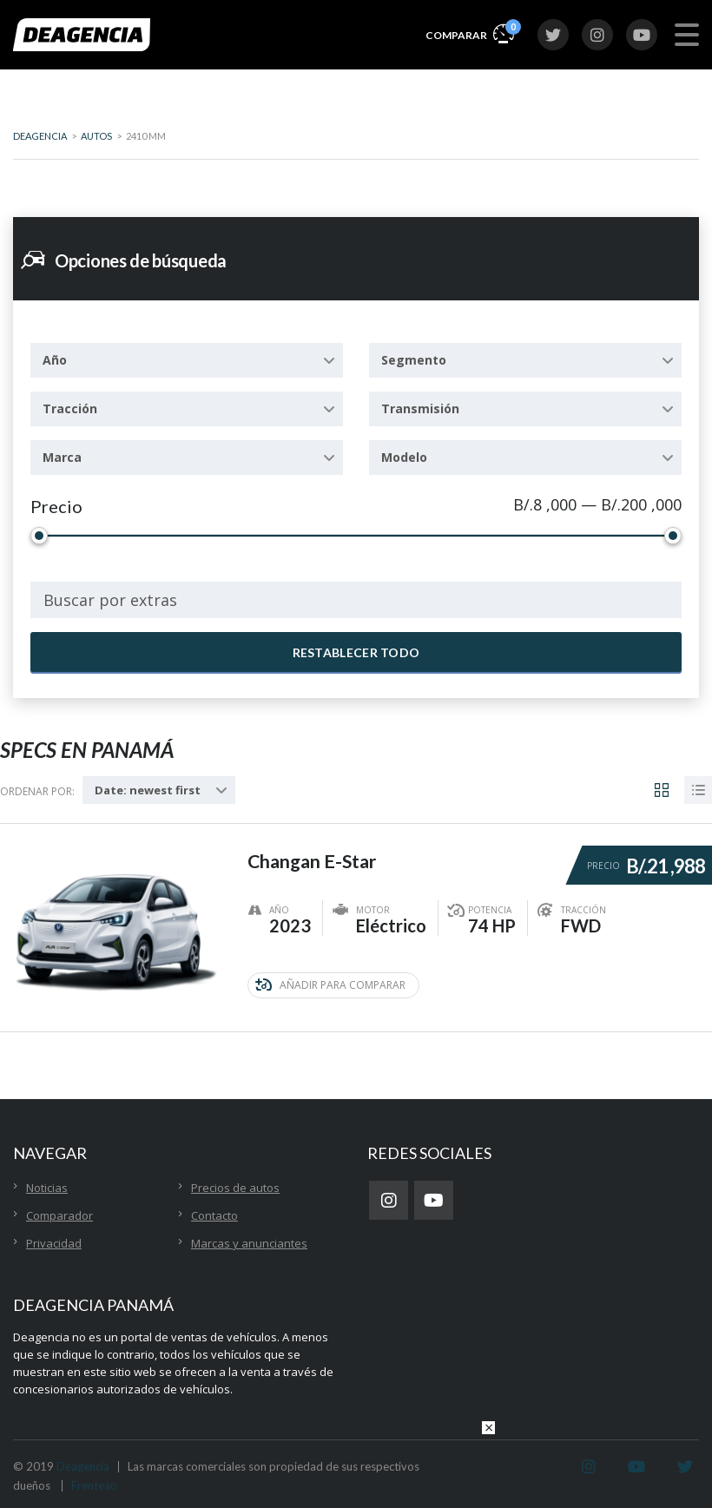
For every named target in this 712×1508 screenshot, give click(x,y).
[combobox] (186, 360)
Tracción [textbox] (70, 408)
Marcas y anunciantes (249, 1243)
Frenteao (94, 1485)
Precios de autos (235, 1187)
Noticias (47, 1187)
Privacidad (54, 1243)
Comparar (469, 32)
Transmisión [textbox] (420, 408)
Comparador (59, 1215)
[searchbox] (356, 600)
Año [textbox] (55, 360)
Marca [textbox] (62, 457)
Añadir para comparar (330, 985)
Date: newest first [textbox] (148, 790)
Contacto (214, 1215)
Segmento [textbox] (413, 360)
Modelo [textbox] (404, 457)
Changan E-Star (314, 857)
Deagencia (82, 1466)
